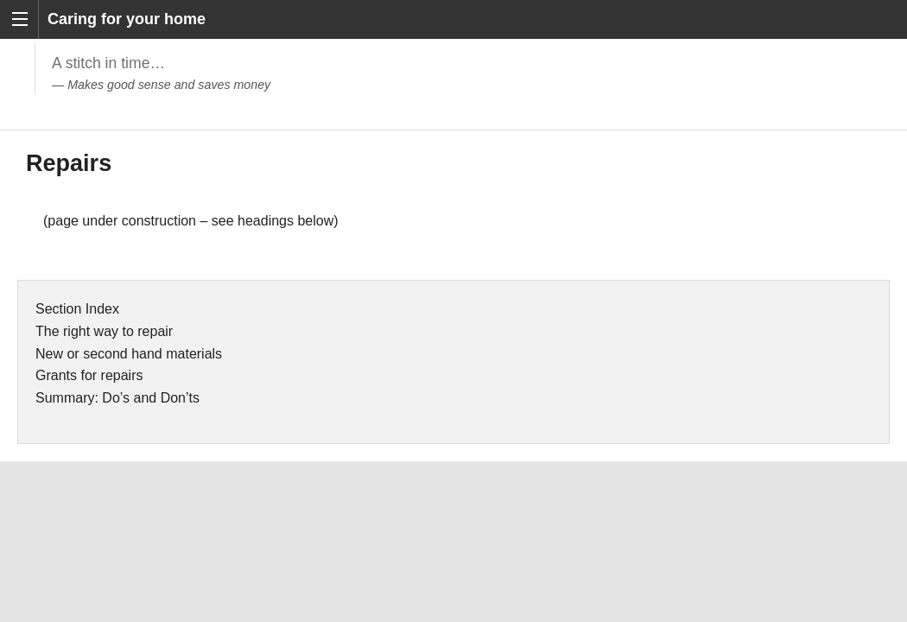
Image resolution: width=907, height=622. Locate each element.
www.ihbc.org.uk (603, 553)
